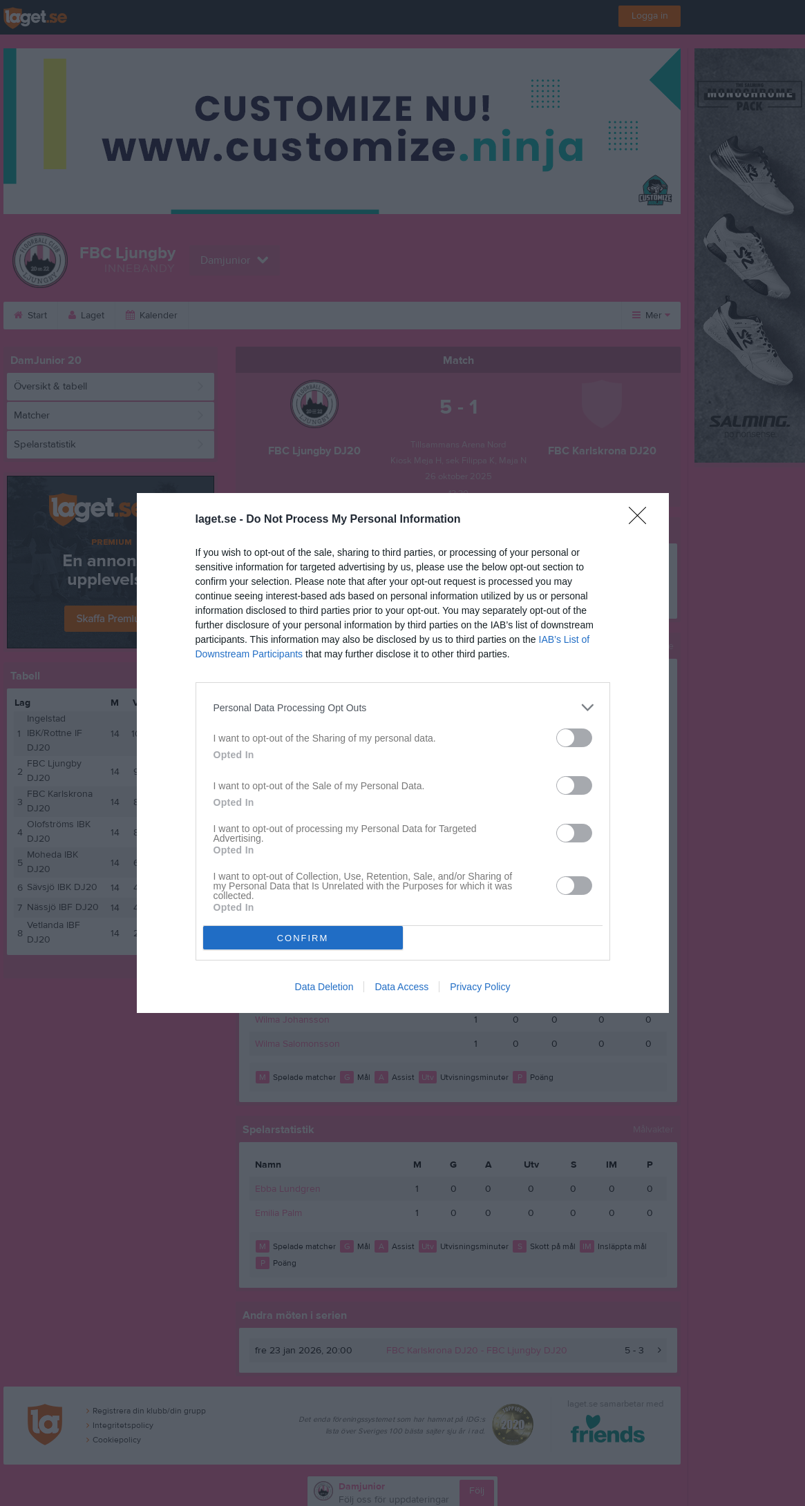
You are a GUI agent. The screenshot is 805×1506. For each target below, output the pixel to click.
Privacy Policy (480, 986)
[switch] (574, 737)
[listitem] (403, 707)
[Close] (642, 520)
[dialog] (403, 753)
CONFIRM (303, 938)
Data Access (401, 986)
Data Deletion (324, 986)
